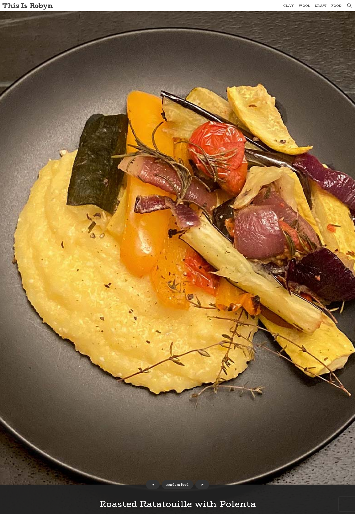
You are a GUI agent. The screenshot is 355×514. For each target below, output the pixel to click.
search (349, 5)
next (202, 484)
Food (336, 5)
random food (177, 484)
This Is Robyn (27, 5)
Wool (304, 5)
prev (153, 484)
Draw (321, 5)
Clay (288, 5)
